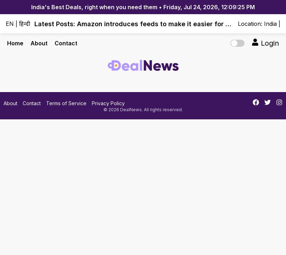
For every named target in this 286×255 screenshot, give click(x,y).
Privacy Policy (108, 103)
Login (265, 43)
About (38, 43)
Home (15, 43)
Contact (66, 43)
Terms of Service (66, 103)
